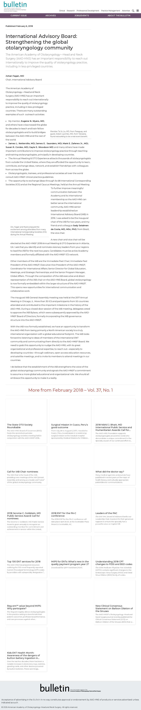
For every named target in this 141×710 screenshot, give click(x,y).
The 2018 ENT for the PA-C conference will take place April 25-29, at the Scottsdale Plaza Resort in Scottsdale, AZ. (70, 521)
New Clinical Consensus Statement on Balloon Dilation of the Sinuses (114, 609)
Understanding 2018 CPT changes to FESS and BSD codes (114, 563)
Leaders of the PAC (106, 513)
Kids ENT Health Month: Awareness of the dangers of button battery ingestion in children (23, 655)
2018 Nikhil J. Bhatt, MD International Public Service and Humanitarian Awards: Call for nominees (114, 427)
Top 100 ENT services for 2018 (23, 561)
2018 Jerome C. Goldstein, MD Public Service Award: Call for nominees (24, 516)
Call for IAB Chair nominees (22, 471)
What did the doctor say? (110, 471)
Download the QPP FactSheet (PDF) (66, 567)
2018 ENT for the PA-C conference (63, 514)
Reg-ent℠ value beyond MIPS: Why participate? (24, 607)
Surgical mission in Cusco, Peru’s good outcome (69, 426)
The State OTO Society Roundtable (19, 426)
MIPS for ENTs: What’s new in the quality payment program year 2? (70, 563)
